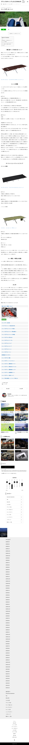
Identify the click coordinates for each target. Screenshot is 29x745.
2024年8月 (8, 588)
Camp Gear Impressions (10, 693)
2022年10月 (8, 639)
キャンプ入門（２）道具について (8, 375)
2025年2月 (8, 574)
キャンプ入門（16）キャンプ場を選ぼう (9, 331)
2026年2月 (8, 546)
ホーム (14, 721)
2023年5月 (8, 622)
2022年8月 (8, 643)
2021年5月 (8, 678)
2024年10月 (8, 583)
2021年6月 (8, 676)
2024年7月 (8, 590)
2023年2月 (8, 629)
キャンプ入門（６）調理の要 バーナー (9, 363)
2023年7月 (8, 618)
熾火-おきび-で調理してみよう (7, 306)
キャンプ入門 (2, 12)
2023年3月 (8, 627)
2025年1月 (8, 576)
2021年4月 (8, 680)
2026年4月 (8, 541)
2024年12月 (8, 578)
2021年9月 (8, 669)
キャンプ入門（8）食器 (6, 357)
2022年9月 (8, 641)
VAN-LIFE (7, 698)
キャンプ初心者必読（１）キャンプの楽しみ (10, 378)
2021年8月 (8, 671)
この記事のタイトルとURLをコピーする (14, 33)
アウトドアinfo (8, 702)
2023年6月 (8, 620)
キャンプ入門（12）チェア (7, 343)
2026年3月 (8, 544)
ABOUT (14, 733)
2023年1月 (8, 632)
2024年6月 (8, 592)
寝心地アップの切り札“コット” (7, 40)
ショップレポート (9, 711)
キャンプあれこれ (14, 728)
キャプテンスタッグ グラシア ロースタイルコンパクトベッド (12, 187)
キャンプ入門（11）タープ (7, 346)
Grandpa (6, 382)
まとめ (3, 45)
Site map (14, 735)
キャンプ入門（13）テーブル (7, 340)
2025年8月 (8, 560)
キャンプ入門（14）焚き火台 (7, 337)
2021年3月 (8, 683)
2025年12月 (8, 551)
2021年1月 (8, 687)
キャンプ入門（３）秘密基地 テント (8, 372)
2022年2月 (8, 657)
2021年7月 (8, 673)
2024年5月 (8, 595)
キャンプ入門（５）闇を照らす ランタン (9, 366)
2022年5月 (8, 650)
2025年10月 (8, 555)
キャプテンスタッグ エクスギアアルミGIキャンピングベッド (12, 79)
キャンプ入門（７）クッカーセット (8, 360)
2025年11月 (8, 553)
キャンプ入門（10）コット (7, 349)
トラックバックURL (3, 469)
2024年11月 (8, 581)
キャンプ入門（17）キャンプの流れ (8, 328)
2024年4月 (8, 597)
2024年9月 (8, 585)
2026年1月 (8, 548)
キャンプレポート (18, 439)
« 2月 (6, 490)
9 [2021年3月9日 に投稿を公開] (9, 483)
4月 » (22, 490)
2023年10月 (8, 611)
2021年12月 (8, 662)
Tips (6, 695)
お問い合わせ (14, 737)
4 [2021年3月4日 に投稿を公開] (14, 482)
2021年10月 (8, 666)
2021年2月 (8, 685)
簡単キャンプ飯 (8, 716)
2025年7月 (8, 562)
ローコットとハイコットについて (7, 42)
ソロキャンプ (8, 714)
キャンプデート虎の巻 (6, 322)
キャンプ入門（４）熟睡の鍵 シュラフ (9, 369)
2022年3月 (8, 655)
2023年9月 (8, 613)
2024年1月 (8, 604)
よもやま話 (3, 439)
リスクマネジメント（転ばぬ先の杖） (8, 325)
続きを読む (4, 319)
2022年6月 (8, 648)
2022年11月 (8, 636)
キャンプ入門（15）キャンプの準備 (8, 334)
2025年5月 (8, 567)
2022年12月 (8, 634)
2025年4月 (8, 569)
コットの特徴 (4, 41)
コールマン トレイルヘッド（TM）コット (9, 227)
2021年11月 (8, 664)
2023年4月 (8, 625)
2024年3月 (8, 599)
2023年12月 (8, 606)
